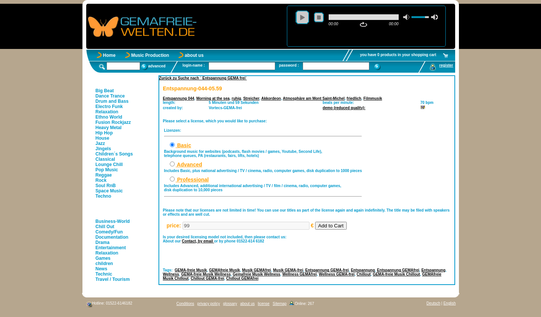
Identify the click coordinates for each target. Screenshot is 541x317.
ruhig (236, 98)
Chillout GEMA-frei (207, 278)
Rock (101, 180)
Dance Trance (110, 96)
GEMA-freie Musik (191, 270)
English (449, 303)
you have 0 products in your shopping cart (398, 55)
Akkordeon (271, 98)
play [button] (302, 17)
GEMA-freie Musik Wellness (206, 274)
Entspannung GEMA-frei (327, 270)
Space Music (109, 191)
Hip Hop (104, 133)
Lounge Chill (109, 164)
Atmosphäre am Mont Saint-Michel (313, 98)
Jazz (100, 143)
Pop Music (107, 169)
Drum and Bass (112, 101)
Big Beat (105, 90)
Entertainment (111, 247)
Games (103, 258)
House (103, 138)
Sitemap (280, 304)
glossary (230, 304)
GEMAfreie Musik (224, 270)
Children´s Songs (114, 154)
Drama (103, 242)
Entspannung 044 (178, 98)
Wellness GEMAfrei (299, 274)
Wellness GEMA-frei (337, 274)
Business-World (113, 221)
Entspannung (363, 270)
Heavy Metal (109, 127)
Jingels (103, 148)
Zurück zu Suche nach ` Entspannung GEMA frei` (203, 78)
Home (109, 55)
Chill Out (105, 226)
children (104, 263)
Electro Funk (109, 106)
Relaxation (107, 111)
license (264, 304)
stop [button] (319, 17)
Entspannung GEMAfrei (398, 270)
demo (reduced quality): (344, 108)
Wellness (171, 274)
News (101, 268)
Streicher (251, 98)
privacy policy (208, 304)
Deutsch (433, 303)
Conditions (185, 304)
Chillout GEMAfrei (242, 278)
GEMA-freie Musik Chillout (396, 274)
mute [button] (406, 17)
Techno (103, 196)
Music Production (150, 55)
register (446, 65)
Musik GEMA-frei (288, 270)
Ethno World (109, 117)
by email (206, 241)
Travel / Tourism (113, 279)
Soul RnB (106, 185)
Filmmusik (372, 98)
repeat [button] (363, 24)
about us (194, 55)
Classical (105, 159)
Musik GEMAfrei (256, 270)
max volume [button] (434, 17)
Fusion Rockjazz (113, 122)
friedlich (354, 98)
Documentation (112, 237)
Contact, (190, 241)
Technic (104, 274)
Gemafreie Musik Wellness (256, 274)
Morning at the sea (212, 98)
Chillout (363, 274)
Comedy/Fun (109, 232)
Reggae (104, 175)
